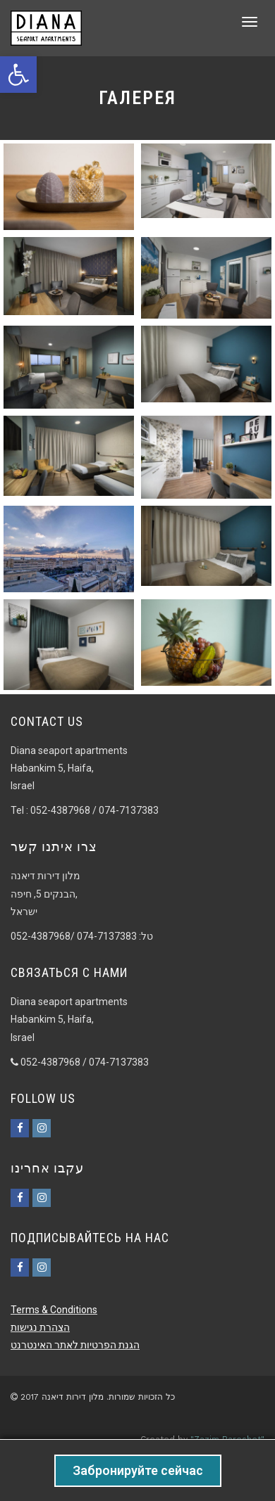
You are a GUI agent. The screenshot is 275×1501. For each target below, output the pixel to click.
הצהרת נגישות (40, 1327)
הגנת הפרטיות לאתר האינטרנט (75, 1344)
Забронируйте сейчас (138, 1470)
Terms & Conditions (54, 1309)
